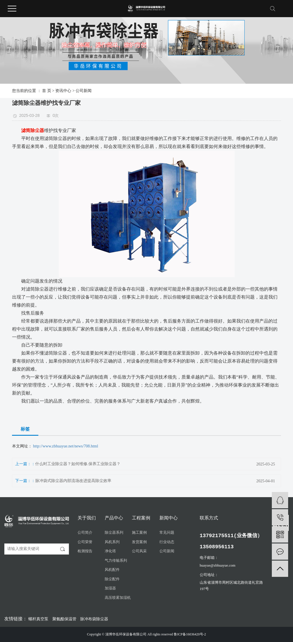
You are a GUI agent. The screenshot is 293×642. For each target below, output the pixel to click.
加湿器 (110, 588)
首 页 (46, 91)
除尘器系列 (114, 532)
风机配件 (112, 569)
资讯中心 (63, 91)
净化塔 (110, 551)
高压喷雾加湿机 (118, 597)
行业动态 (166, 542)
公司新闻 (84, 91)
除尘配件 (112, 579)
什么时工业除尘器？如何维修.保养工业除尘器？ (77, 464)
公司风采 (139, 551)
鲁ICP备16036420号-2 (190, 634)
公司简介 (85, 532)
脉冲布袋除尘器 (94, 619)
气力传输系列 (116, 560)
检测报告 (85, 551)
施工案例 (139, 532)
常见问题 (166, 532)
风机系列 (112, 542)
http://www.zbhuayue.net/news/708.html (65, 446)
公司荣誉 (85, 542)
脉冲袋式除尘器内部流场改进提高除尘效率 (73, 481)
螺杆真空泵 (39, 619)
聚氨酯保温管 (65, 619)
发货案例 (139, 542)
